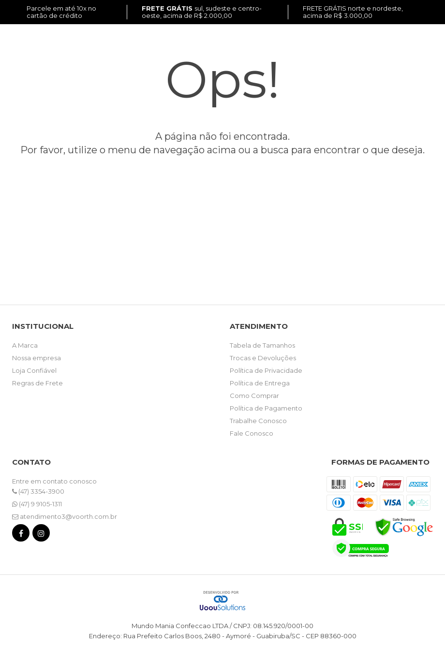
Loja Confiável (34, 370)
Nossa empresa (36, 358)
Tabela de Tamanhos (262, 345)
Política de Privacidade (266, 370)
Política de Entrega (260, 383)
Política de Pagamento (266, 408)
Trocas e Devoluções (263, 358)
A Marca (25, 345)
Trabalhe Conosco (258, 421)
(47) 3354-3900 (38, 491)
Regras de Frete (37, 383)
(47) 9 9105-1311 (37, 504)
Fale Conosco (251, 433)
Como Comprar (254, 395)
